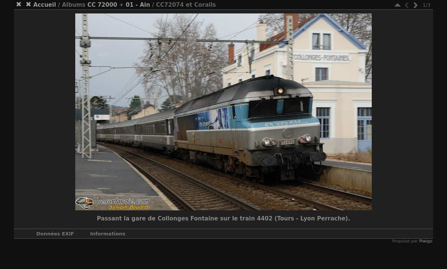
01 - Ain (138, 4)
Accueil (44, 4)
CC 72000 (102, 4)
